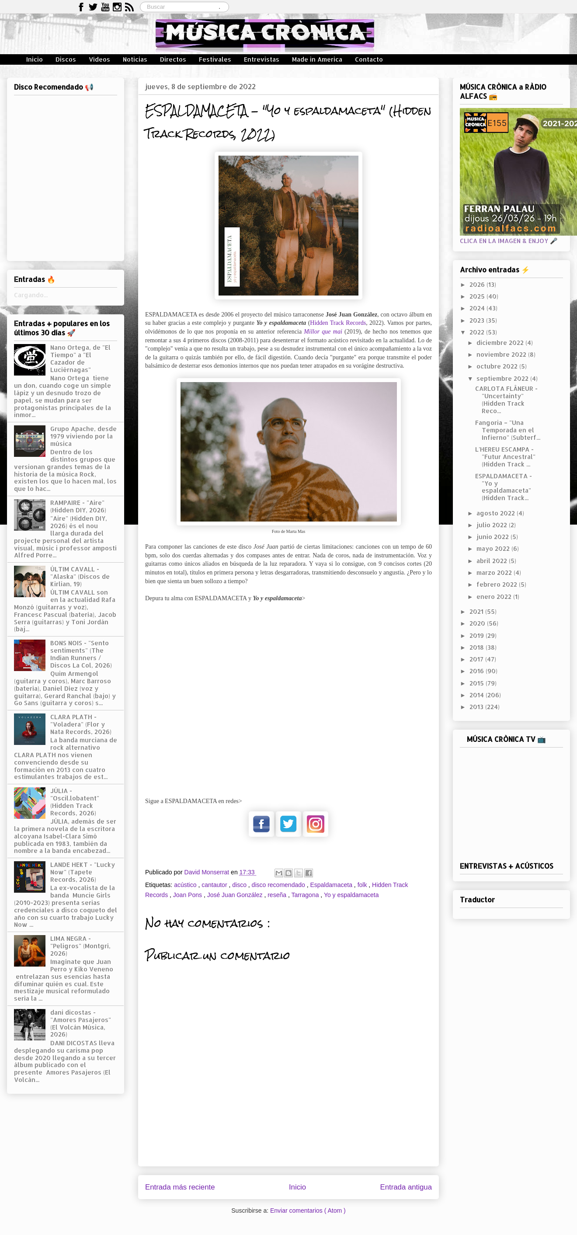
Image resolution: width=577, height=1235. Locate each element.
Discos (66, 59)
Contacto (369, 59)
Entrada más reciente (180, 1187)
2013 (477, 706)
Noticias (135, 59)
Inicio (34, 59)
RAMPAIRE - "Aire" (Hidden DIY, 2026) (78, 506)
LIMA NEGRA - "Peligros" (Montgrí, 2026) (80, 946)
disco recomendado (279, 884)
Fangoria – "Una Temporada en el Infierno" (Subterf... (507, 430)
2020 (478, 623)
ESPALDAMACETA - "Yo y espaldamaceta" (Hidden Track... (503, 486)
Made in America (317, 59)
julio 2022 (492, 525)
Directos (173, 59)
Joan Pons (188, 894)
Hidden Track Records (338, 323)
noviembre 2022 (502, 354)
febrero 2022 (497, 584)
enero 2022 (494, 596)
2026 (478, 284)
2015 (477, 683)
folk (363, 884)
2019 (477, 635)
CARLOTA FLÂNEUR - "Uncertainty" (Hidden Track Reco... (506, 399)
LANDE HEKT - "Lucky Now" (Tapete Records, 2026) (82, 872)
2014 (477, 695)
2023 (477, 320)
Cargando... (31, 295)
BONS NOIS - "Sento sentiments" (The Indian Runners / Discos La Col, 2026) (81, 653)
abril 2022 (492, 560)
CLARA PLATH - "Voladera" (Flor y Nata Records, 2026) (80, 724)
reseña (278, 894)
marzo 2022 (495, 572)
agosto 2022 (496, 513)
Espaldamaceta (332, 884)
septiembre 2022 (503, 378)
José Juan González (235, 894)
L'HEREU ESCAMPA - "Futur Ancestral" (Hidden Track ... (505, 456)
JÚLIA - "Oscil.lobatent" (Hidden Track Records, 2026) (74, 801)
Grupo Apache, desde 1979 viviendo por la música (83, 436)
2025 (478, 296)
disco (240, 884)
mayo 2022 (493, 548)
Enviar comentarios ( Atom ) (308, 1210)
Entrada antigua (406, 1187)
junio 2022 (493, 536)
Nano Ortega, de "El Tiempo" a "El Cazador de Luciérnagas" (80, 358)
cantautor (215, 884)
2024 (478, 308)
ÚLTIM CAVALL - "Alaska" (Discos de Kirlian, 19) (80, 576)
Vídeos (99, 59)
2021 (477, 611)
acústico (186, 884)
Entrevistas (261, 59)
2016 (477, 671)
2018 (477, 647)
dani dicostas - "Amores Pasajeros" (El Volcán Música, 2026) (80, 1023)
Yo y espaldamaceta (351, 894)
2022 (477, 332)
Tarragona (305, 894)
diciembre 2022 (500, 342)
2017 (477, 659)
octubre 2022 (497, 366)
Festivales (215, 59)
